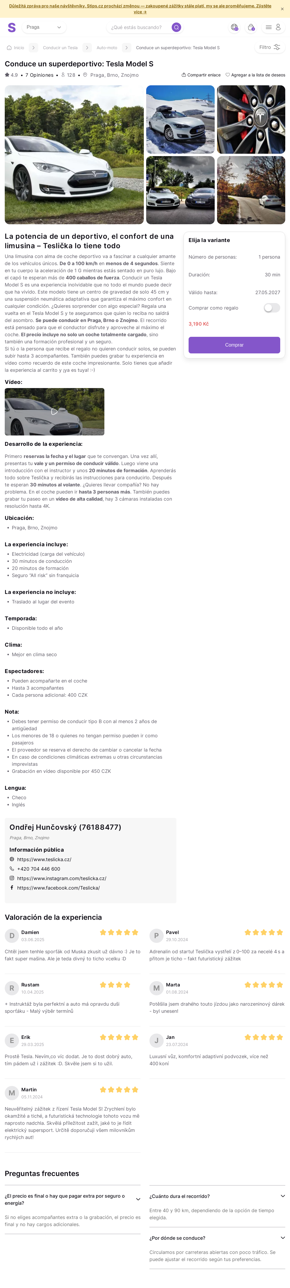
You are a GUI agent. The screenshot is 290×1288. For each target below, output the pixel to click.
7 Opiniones (39, 75)
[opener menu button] (273, 27)
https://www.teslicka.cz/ (40, 859)
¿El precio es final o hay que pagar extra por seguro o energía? (65, 1199)
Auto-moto (107, 47)
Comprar (234, 344)
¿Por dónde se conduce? (177, 1238)
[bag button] (251, 27)
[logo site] (12, 27)
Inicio (15, 47)
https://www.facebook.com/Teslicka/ (54, 888)
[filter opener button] (270, 47)
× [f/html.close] (282, 9)
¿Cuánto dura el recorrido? (179, 1196)
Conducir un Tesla (60, 47)
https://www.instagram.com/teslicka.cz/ (57, 878)
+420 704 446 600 (34, 869)
